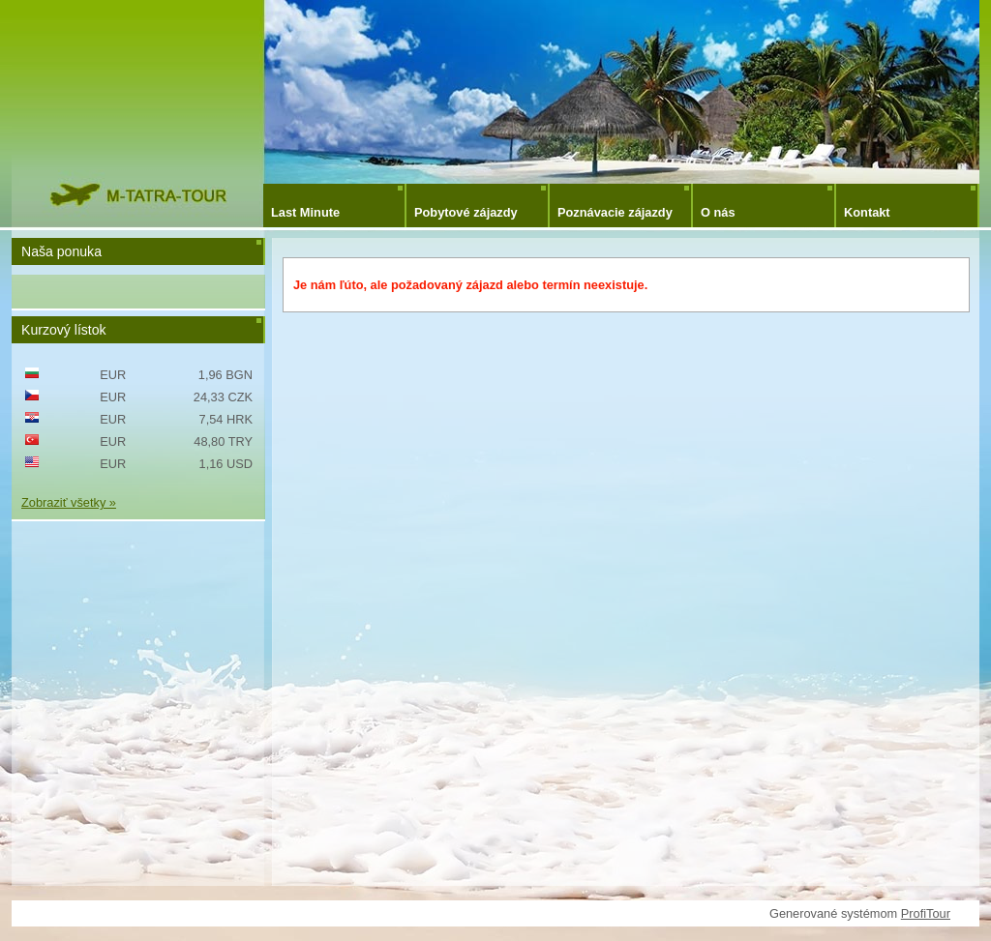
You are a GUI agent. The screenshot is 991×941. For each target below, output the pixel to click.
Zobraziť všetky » (68, 502)
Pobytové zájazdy (466, 212)
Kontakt (867, 212)
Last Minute (305, 212)
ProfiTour (925, 913)
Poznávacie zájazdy (615, 212)
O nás (718, 212)
